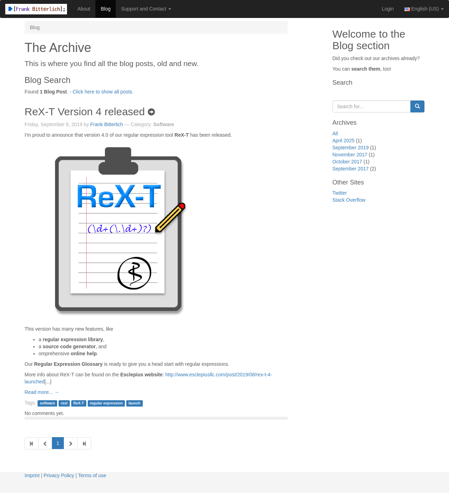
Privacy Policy (58, 475)
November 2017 (350, 154)
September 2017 (351, 168)
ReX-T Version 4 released (90, 111)
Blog (105, 9)
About (84, 9)
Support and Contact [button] (146, 9)
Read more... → (42, 392)
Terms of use (92, 475)
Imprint (32, 475)
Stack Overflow (349, 200)
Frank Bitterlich (106, 124)
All (335, 133)
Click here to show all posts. (103, 92)
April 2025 (344, 140)
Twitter (340, 193)
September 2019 (351, 147)
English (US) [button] (424, 9)
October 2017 (347, 161)
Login (388, 9)
